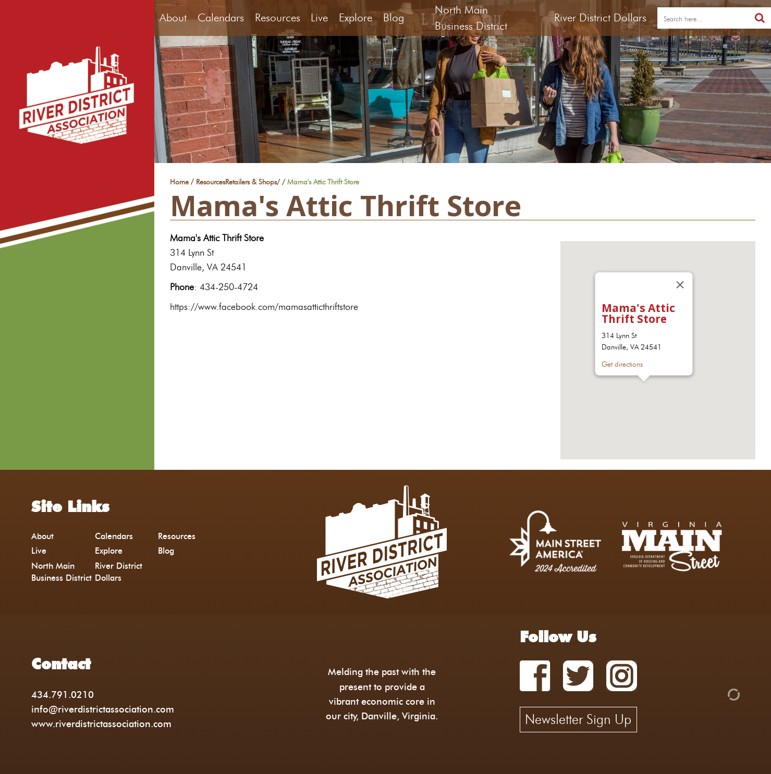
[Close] (679, 284)
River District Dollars (600, 17)
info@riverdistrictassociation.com (102, 709)
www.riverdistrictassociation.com (101, 723)
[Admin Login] (715, 693)
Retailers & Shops (251, 182)
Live (319, 17)
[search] (703, 18)
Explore (355, 17)
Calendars (221, 17)
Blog (393, 17)
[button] (644, 391)
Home (179, 182)
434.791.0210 (62, 694)
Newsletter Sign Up (578, 719)
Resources (277, 17)
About (173, 17)
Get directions (621, 364)
